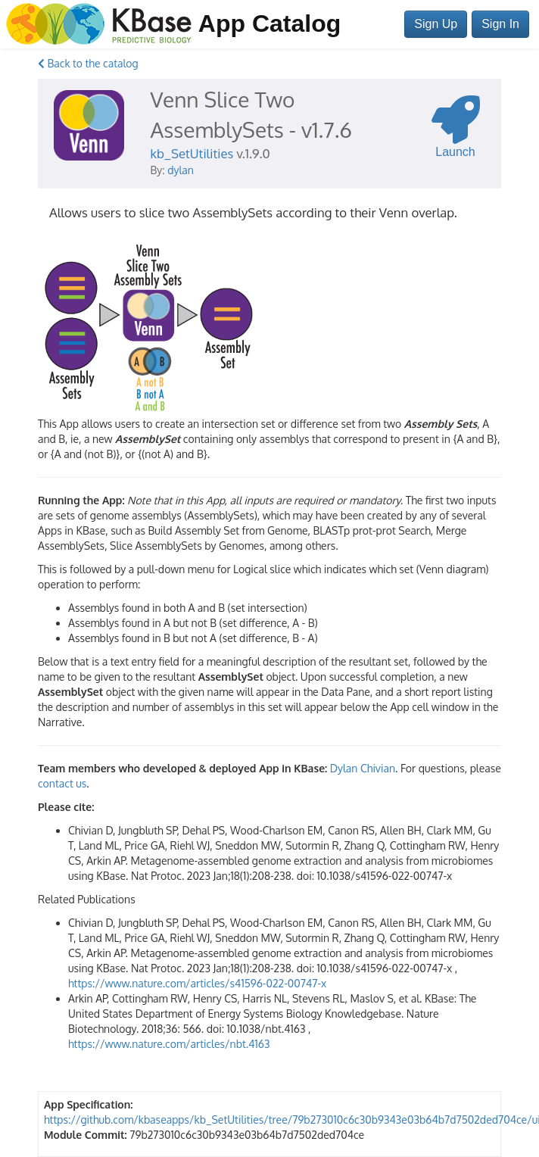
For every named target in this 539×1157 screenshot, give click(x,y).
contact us (62, 783)
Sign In (500, 23)
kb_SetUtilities (192, 153)
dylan (180, 170)
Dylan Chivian (362, 768)
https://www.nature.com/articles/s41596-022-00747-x (197, 983)
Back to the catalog (88, 63)
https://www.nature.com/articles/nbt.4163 (169, 1043)
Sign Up (435, 23)
